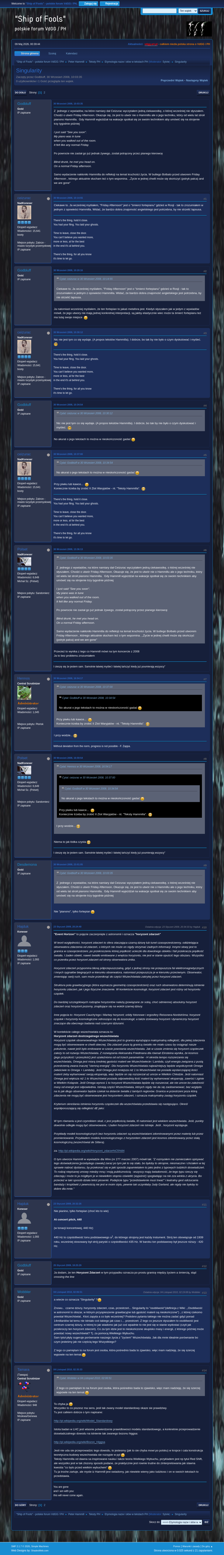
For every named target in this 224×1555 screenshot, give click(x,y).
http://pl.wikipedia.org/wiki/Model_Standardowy (83, 1420)
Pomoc (176, 1546)
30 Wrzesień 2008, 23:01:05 (68, 864)
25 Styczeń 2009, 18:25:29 (68, 1265)
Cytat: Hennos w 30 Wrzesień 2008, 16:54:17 (86, 766)
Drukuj (203, 92)
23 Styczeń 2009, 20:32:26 (68, 1203)
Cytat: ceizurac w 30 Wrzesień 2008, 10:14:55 (86, 279)
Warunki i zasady (191, 1546)
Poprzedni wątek (172, 80)
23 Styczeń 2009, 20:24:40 (68, 926)
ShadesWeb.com (39, 1550)
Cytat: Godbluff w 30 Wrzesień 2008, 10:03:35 (86, 557)
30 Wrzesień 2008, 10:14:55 (68, 198)
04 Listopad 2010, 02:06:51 (68, 1292)
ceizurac (24, 198)
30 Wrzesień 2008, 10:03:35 (68, 103)
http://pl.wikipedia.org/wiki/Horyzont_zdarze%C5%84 (91, 1150)
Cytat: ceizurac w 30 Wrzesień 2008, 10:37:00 (86, 686)
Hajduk (23, 927)
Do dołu (20, 92)
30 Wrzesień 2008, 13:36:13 (68, 549)
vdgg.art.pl (151, 44)
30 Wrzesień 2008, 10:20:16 (68, 270)
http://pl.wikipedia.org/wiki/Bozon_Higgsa (79, 1442)
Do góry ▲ (207, 1546)
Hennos (23, 678)
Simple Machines (40, 1546)
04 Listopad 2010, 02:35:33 (68, 1369)
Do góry (20, 1505)
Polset (22, 549)
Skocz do (154, 1522)
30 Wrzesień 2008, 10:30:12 (68, 332)
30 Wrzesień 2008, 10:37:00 (68, 454)
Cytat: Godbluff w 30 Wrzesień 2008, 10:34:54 (86, 462)
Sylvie (166, 61)
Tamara (23, 1370)
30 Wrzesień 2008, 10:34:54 (68, 404)
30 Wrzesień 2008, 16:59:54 (68, 758)
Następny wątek (197, 80)
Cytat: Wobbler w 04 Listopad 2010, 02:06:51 (86, 1378)
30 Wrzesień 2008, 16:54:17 (68, 678)
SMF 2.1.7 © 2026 (20, 1546)
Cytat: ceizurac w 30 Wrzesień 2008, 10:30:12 (86, 413)
